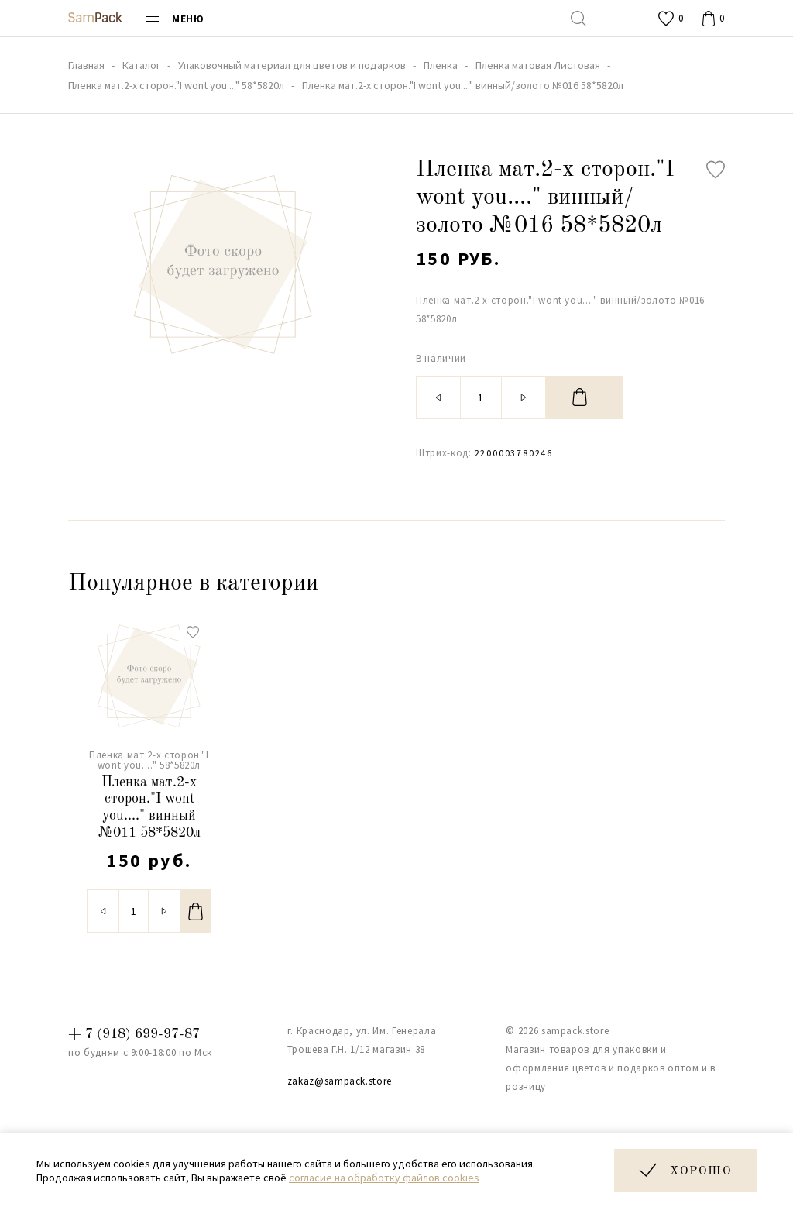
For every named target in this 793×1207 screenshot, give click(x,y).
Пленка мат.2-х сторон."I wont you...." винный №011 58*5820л (149, 807)
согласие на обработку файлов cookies (384, 1178)
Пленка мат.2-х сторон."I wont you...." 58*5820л (149, 760)
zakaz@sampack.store (339, 1081)
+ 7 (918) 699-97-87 (134, 1034)
